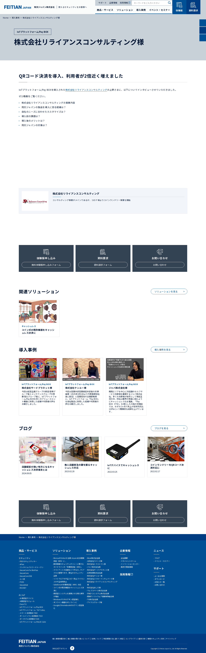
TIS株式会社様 (92, 599)
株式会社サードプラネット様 (98, 570)
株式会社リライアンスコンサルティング (86, 89)
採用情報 (125, 3)
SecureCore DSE (26, 576)
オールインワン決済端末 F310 (31, 616)
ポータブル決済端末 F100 (29, 619)
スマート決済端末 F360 (28, 613)
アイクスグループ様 (94, 602)
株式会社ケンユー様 (94, 576)
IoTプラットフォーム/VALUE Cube (33, 622)
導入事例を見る (162, 349)
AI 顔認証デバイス (26, 598)
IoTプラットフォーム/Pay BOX (31, 607)
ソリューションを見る (166, 291)
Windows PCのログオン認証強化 (66, 599)
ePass (22, 564)
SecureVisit (24, 585)
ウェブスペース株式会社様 (97, 590)
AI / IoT (22, 595)
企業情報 (113, 3)
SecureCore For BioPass (29, 570)
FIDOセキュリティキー (28, 561)
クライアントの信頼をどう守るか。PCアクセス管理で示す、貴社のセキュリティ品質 (69, 573)
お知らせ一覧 (160, 582)
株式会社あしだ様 (94, 587)
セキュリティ (24, 558)
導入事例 (141, 10)
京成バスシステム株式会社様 (98, 593)
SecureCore (24, 573)
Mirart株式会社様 (93, 558)
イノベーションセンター (130, 564)
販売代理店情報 (127, 567)
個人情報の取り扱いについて (79, 638)
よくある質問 (160, 576)
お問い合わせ (160, 264)
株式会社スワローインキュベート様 (100, 578)
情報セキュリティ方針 (155, 638)
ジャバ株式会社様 (94, 567)
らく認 (22, 579)
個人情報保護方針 (59, 638)
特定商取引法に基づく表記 (113, 638)
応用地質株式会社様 (94, 573)
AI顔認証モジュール (27, 601)
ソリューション (125, 10)
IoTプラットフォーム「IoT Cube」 (33, 610)
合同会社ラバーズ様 (94, 561)
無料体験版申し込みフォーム (46, 264)
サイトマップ (171, 638)
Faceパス (23, 604)
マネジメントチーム (128, 561)
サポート (102, 3)
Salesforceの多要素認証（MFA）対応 (67, 584)
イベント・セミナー (159, 10)
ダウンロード (160, 579)
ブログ (157, 558)
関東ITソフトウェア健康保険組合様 (100, 596)
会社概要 (124, 558)
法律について (96, 638)
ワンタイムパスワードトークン (31, 567)
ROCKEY (23, 588)
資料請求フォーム (103, 264)
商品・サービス (105, 10)
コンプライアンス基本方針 (135, 638)
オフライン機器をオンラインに (65, 602)
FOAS (22, 582)
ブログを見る (161, 428)
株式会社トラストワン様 (96, 564)
